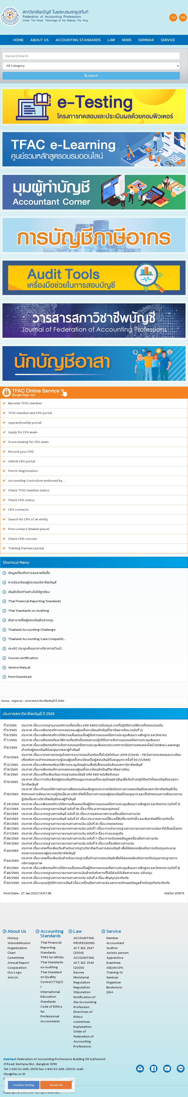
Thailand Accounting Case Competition (37, 639)
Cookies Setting (23, 1085)
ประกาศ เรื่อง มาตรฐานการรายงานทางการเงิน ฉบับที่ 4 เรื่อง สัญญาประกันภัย (75, 877)
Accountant (115, 942)
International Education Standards (50, 996)
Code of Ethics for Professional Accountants (51, 1014)
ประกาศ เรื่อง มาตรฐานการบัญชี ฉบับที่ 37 (97, 818)
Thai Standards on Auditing (28, 610)
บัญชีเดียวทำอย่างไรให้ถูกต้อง (29, 592)
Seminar (146, 40)
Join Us (12, 977)
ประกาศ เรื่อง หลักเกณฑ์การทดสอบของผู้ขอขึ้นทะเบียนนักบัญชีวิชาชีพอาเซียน (75, 769)
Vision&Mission (18, 942)
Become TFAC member (25, 403)
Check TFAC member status (28, 490)
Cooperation (16, 967)
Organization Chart (17, 950)
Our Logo (14, 972)
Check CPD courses (22, 538)
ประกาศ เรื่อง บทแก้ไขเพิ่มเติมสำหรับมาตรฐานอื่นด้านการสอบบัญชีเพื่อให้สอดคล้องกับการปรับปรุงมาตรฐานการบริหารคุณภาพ (99, 861)
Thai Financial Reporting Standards (34, 601)
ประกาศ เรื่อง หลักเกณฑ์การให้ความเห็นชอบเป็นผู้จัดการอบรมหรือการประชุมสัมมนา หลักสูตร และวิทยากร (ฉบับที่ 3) (101, 867)
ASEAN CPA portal (21, 461)
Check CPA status (21, 500)
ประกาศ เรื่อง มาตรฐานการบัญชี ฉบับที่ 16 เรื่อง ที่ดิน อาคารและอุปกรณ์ (70, 808)
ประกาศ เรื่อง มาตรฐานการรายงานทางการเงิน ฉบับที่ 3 (72, 833)
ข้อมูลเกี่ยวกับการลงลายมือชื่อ (29, 573)
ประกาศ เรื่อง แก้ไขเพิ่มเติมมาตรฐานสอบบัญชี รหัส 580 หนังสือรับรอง (70, 774)
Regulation (81, 987)
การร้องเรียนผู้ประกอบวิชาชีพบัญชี (32, 582)
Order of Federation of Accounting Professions (83, 1039)
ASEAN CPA (114, 967)
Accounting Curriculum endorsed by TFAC (37, 480)
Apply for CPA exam (22, 432)
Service (168, 40)
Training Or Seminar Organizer (114, 977)
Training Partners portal (26, 548)
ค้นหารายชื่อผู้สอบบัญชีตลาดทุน (30, 620)
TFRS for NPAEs (52, 957)
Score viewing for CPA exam (28, 442)
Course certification (23, 658)
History (13, 937)
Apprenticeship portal (24, 422)
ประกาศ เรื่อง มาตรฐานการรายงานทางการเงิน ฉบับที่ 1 (101, 828)
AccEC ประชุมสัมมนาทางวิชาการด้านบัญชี (37, 648)
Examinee (113, 962)
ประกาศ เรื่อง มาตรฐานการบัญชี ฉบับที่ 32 (80, 813)
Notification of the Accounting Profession (85, 1002)
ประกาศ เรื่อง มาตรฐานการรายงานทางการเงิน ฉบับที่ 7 (89, 838)
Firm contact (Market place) (28, 529)
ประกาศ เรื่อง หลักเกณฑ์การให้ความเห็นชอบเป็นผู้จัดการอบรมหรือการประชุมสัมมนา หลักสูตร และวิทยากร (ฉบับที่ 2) (100, 804)
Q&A (109, 992)
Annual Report (18, 962)
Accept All (56, 1085)
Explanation (82, 1026)
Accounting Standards (78, 40)
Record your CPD (21, 451)
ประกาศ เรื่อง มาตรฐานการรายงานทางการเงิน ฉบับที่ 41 (72, 823)
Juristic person (117, 952)
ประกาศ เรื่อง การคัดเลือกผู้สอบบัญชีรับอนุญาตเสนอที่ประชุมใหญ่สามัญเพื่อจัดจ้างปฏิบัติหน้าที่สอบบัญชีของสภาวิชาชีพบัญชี (100, 782)
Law (111, 40)
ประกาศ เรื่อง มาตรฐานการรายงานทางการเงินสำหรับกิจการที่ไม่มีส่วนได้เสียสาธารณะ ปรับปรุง (86, 872)
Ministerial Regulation (81, 980)
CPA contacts (18, 509)
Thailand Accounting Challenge (31, 629)
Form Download (19, 676)
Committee (15, 957)
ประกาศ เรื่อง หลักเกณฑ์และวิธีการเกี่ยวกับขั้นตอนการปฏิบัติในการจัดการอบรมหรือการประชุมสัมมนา (91, 740)
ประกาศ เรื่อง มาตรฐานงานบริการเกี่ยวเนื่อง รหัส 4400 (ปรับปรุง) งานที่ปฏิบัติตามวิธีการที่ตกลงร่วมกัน (92, 725)
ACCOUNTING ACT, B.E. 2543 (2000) (83, 962)
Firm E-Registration (23, 471)
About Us (39, 40)
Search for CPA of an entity (28, 519)
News (127, 40)
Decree (78, 972)
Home (18, 40)
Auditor (112, 947)
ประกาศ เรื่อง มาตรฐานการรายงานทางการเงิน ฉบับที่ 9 (77, 843)
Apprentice (114, 957)
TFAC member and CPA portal (30, 413)
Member (112, 937)
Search (91, 75)
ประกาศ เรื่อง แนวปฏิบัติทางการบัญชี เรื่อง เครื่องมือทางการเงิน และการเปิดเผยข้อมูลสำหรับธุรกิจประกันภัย (95, 882)
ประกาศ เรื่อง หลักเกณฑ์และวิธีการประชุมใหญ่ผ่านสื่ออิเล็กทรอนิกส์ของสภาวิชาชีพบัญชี (81, 764)
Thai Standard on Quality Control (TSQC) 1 (51, 979)
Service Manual (19, 667)
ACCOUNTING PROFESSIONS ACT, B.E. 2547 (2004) (84, 945)
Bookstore (114, 987)
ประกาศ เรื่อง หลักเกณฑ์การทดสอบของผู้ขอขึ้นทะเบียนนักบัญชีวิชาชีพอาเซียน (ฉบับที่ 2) (82, 730)
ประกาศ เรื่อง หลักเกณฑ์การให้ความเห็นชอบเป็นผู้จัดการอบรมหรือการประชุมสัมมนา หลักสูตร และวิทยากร (94, 735)
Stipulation (81, 992)
